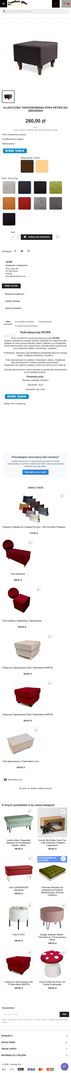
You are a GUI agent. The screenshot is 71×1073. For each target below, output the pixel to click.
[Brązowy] (40, 187)
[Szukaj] (35, 11)
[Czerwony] (24, 203)
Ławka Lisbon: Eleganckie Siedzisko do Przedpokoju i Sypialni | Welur (18, 842)
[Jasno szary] (40, 203)
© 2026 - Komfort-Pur (11, 1064)
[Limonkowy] (56, 187)
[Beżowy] (9, 187)
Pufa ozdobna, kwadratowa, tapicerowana (22, 621)
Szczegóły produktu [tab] (24, 322)
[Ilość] (14, 237)
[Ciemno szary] (56, 203)
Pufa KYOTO (19, 935)
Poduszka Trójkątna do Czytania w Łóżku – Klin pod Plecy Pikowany (33, 527)
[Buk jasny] (42, 167)
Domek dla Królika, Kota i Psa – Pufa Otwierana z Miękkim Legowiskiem (52, 842)
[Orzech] (27, 167)
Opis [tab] (8, 322)
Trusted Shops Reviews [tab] (26, 326)
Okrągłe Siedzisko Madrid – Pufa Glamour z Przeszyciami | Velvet (52, 937)
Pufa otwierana (18, 574)
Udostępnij (15, 251)
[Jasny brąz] (24, 187)
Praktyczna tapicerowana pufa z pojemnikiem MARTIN (27, 668)
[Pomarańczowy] (9, 203)
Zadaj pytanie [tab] (45, 322)
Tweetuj (21, 251)
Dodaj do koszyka (36, 237)
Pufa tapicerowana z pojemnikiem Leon (20, 761)
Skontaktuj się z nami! (35, 472)
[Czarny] (9, 219)
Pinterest (28, 251)
